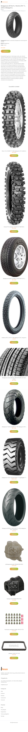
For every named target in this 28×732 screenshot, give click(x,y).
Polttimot (3, 693)
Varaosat (3, 699)
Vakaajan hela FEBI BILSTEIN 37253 (14, 598)
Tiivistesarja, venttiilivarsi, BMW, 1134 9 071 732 (14, 629)
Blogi (2, 707)
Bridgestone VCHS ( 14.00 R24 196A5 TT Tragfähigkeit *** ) (14, 477)
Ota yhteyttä (3, 709)
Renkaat (7, 40)
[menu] (26, 2)
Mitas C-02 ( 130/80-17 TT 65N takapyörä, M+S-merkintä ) (14, 151)
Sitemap (2, 716)
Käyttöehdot (3, 711)
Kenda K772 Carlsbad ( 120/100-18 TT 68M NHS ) (14, 226)
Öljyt (2, 691)
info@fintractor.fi (4, 684)
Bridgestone (17, 40)
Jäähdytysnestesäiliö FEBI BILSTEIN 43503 (14, 564)
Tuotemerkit (12, 40)
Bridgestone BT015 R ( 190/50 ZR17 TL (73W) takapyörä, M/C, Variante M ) (14, 529)
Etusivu (2, 9)
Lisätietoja (5, 51)
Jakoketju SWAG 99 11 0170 (14, 653)
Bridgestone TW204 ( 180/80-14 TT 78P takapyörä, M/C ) (14, 426)
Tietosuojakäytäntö (5, 714)
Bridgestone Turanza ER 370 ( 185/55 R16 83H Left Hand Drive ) (14, 378)
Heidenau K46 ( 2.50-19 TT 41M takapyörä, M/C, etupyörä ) (14, 337)
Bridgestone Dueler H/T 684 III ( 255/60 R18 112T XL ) (14, 278)
